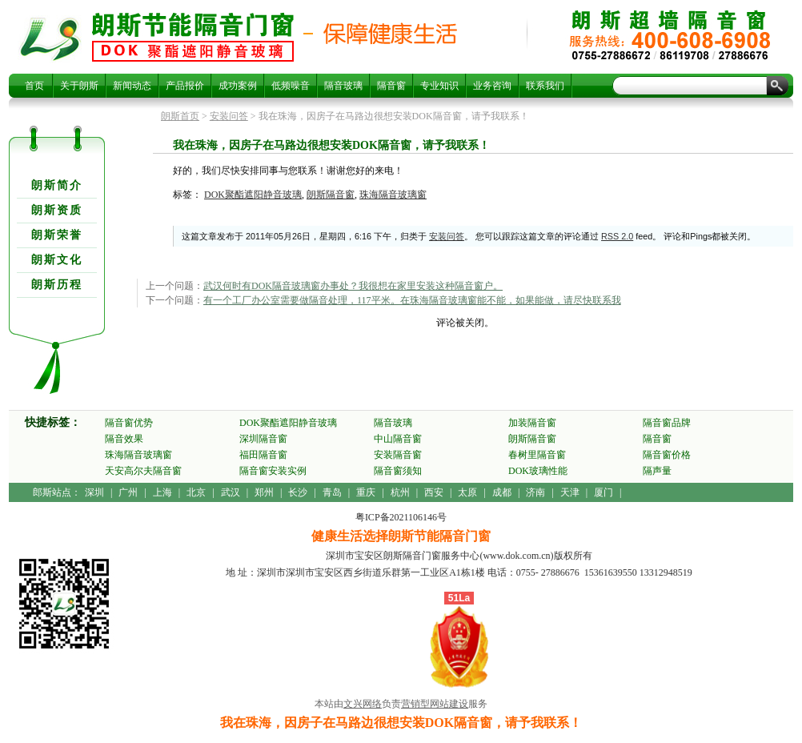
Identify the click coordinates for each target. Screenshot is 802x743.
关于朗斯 (79, 85)
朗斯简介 (56, 185)
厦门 (603, 492)
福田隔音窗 (263, 454)
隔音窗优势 (129, 422)
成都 (501, 492)
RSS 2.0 (617, 236)
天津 (569, 492)
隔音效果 (124, 438)
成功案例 (238, 85)
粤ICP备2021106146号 (401, 517)
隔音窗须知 (398, 470)
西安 (433, 492)
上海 (162, 492)
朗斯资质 (56, 210)
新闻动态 (132, 85)
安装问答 (229, 116)
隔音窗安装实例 (273, 470)
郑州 (264, 492)
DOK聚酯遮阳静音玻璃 (253, 194)
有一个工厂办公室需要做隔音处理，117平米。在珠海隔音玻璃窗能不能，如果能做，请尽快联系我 (412, 300)
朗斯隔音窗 (331, 194)
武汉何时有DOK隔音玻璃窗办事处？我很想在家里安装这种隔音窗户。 (353, 285)
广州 (128, 492)
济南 (535, 492)
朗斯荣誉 (56, 235)
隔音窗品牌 (667, 422)
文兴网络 (362, 703)
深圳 (94, 492)
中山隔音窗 (398, 438)
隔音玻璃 (343, 85)
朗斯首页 (180, 116)
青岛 (332, 492)
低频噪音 (290, 85)
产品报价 (185, 85)
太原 (467, 492)
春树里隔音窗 (537, 454)
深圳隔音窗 (263, 438)
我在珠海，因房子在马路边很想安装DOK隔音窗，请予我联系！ (193, 37)
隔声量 (657, 470)
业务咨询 (492, 85)
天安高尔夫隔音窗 (143, 470)
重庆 (365, 492)
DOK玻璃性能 (537, 470)
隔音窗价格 (667, 454)
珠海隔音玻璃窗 (393, 194)
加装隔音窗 (532, 422)
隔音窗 (391, 85)
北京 (196, 492)
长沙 (297, 492)
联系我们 (545, 85)
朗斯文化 (56, 260)
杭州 (400, 492)
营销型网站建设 (434, 703)
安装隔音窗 (398, 454)
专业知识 (439, 85)
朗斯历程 (56, 285)
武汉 (230, 492)
